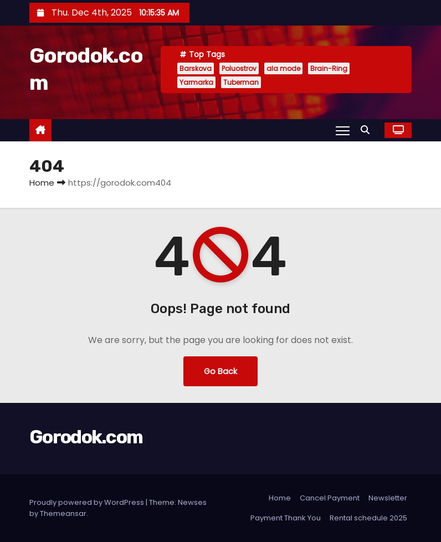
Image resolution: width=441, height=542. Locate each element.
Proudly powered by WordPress (87, 502)
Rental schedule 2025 (368, 518)
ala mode (283, 68)
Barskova (196, 68)
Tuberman (241, 82)
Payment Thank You (285, 518)
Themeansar (63, 513)
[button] (368, 130)
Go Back (220, 371)
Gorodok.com (85, 437)
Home (41, 182)
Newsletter (387, 498)
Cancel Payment (330, 498)
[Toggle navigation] (342, 130)
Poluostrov (239, 68)
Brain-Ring (328, 68)
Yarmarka (196, 82)
